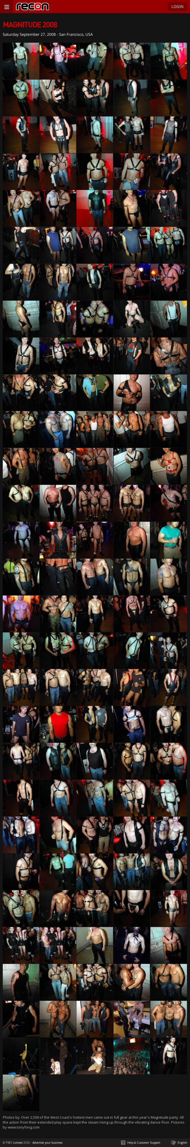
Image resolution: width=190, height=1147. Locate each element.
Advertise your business (47, 1143)
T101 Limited (14, 1143)
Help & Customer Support (143, 1143)
